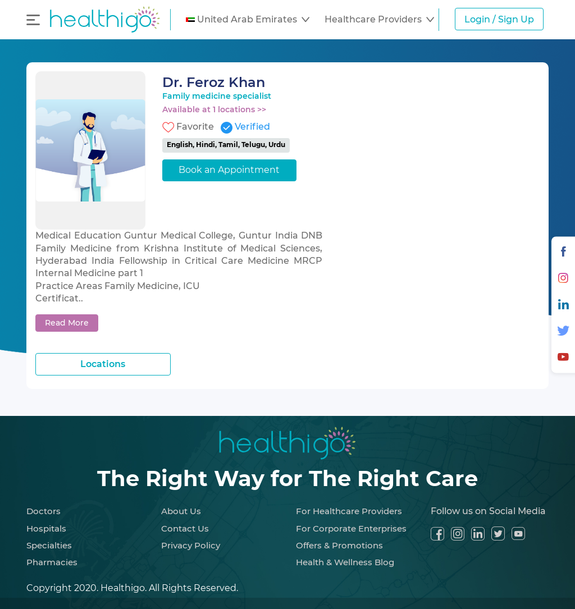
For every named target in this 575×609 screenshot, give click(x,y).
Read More (67, 323)
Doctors (43, 511)
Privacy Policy (190, 545)
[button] (247, 19)
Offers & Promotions (339, 545)
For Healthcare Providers (349, 511)
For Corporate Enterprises (351, 528)
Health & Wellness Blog (345, 562)
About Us (181, 511)
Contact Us (185, 528)
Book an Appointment (229, 169)
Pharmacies (51, 562)
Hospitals (46, 528)
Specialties (49, 545)
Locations (102, 364)
